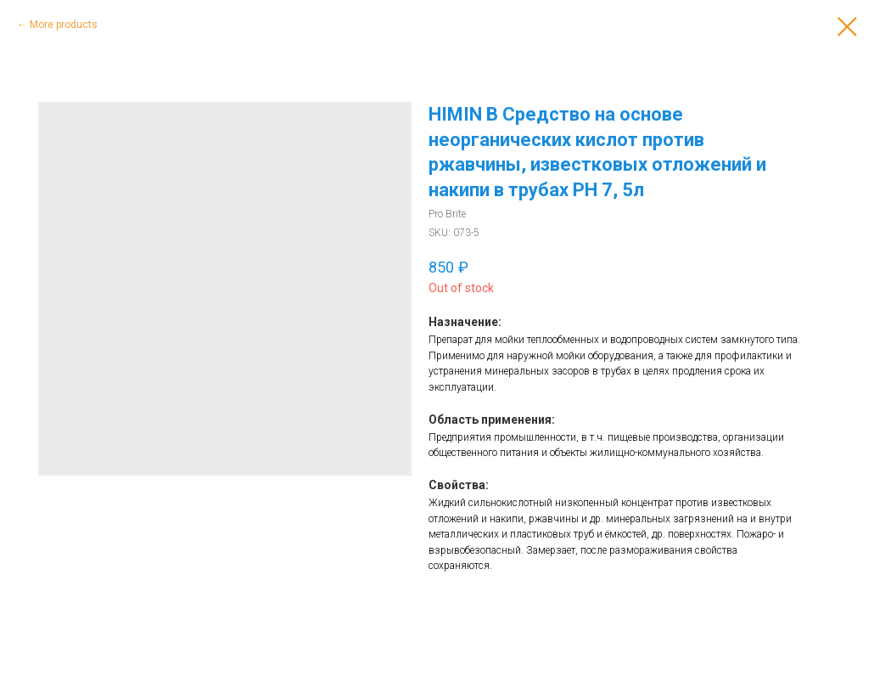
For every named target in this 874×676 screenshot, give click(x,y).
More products (64, 25)
